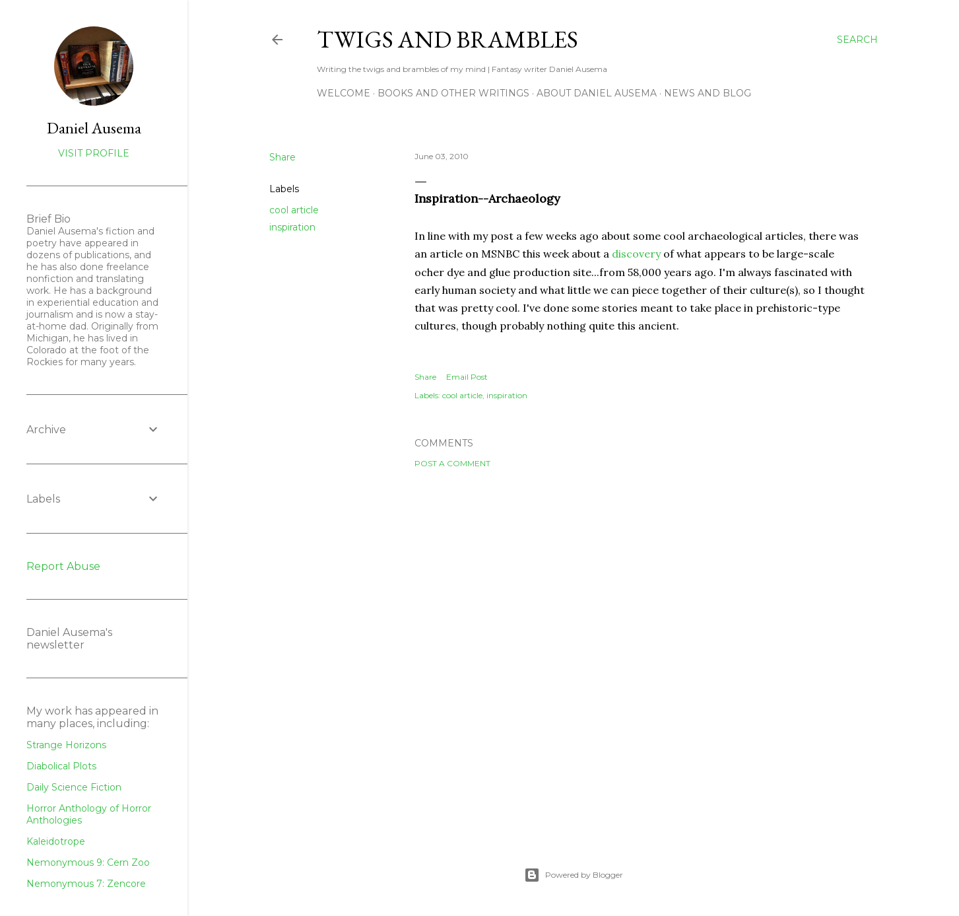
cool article (294, 210)
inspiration (292, 227)
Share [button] (282, 157)
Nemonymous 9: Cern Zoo (88, 862)
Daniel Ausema (94, 128)
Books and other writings (453, 93)
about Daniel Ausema (597, 93)
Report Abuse (63, 566)
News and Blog (707, 93)
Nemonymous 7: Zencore (86, 884)
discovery (636, 253)
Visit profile (93, 153)
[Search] (857, 39)
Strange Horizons (66, 745)
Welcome (343, 93)
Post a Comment (452, 463)
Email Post (467, 377)
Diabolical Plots (61, 766)
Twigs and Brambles (447, 39)
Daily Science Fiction (73, 787)
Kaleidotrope (55, 841)
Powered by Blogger (573, 875)
